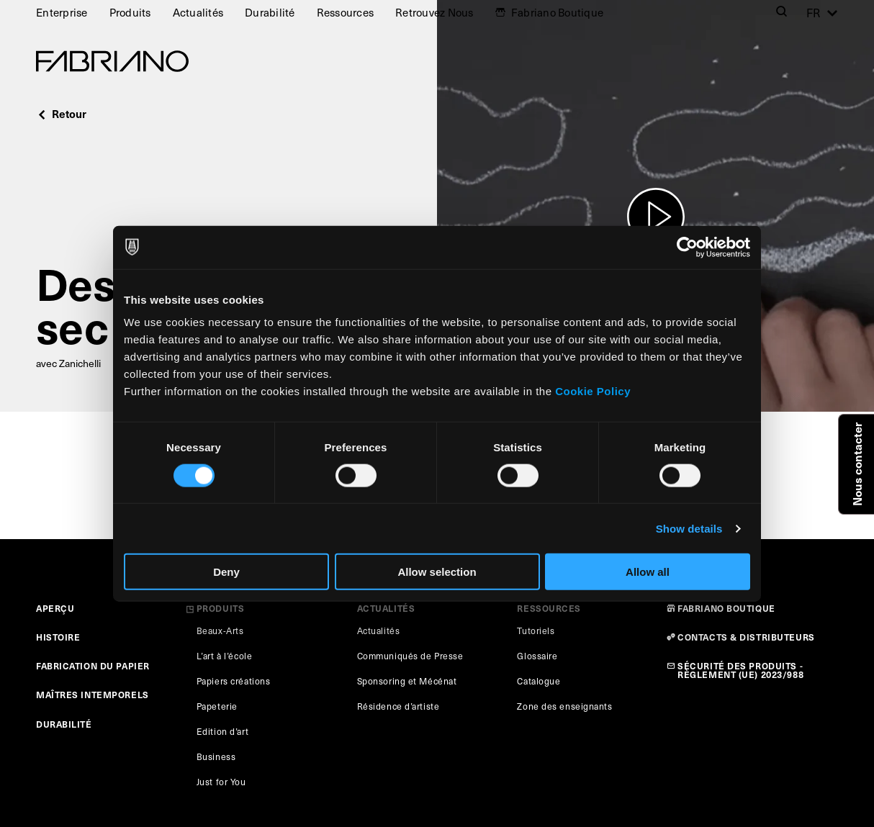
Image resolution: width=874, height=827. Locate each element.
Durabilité (270, 12)
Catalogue (538, 681)
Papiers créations (234, 681)
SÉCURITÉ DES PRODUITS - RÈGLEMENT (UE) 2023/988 (740, 669)
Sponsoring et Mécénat (407, 681)
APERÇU (55, 608)
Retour (61, 113)
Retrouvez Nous (434, 12)
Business (216, 756)
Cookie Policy (593, 391)
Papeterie (217, 706)
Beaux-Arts (220, 630)
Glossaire (537, 655)
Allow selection (436, 572)
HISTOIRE (58, 637)
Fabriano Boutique (557, 12)
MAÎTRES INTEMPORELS (92, 694)
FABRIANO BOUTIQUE (726, 608)
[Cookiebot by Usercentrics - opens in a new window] (687, 247)
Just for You (221, 781)
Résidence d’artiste (398, 706)
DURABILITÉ (64, 724)
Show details (689, 528)
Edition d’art (222, 731)
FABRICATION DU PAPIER (93, 665)
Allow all (648, 572)
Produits (130, 12)
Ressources (345, 12)
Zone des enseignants (564, 706)
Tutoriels (535, 630)
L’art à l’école (224, 655)
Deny (226, 572)
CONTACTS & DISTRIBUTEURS (745, 637)
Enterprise (62, 12)
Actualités (198, 12)
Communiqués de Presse (410, 655)
